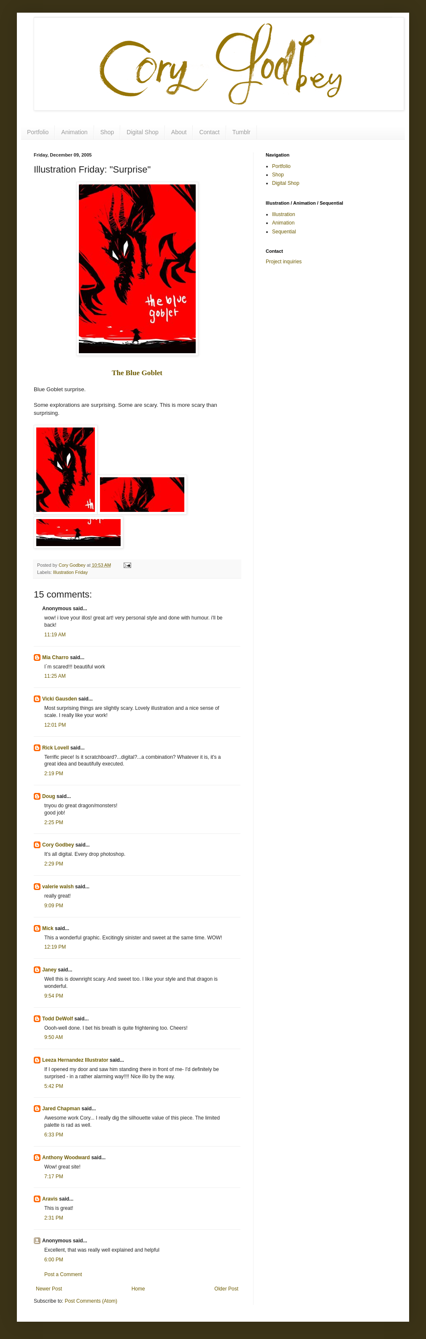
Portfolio (38, 132)
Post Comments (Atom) (91, 1301)
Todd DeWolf (57, 1019)
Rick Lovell (55, 748)
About (179, 132)
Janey (49, 970)
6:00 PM (53, 1260)
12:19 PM (55, 947)
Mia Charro (55, 657)
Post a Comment (63, 1274)
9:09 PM (53, 906)
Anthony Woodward (66, 1157)
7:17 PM (53, 1176)
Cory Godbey (58, 845)
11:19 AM (55, 635)
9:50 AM (53, 1037)
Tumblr (241, 132)
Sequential (284, 232)
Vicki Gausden (59, 699)
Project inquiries (284, 262)
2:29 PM (53, 864)
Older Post (226, 1289)
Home (138, 1289)
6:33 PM (53, 1135)
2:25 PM (53, 822)
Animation (74, 132)
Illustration (283, 214)
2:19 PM (53, 773)
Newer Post (49, 1289)
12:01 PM (55, 725)
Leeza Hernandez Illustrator (75, 1060)
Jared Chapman (61, 1109)
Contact (209, 132)
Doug (48, 796)
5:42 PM (53, 1086)
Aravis (50, 1199)
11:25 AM (55, 676)
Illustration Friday (70, 572)
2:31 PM (53, 1218)
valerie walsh (58, 887)
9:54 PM (53, 996)
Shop (107, 132)
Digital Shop (143, 132)
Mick (48, 928)
